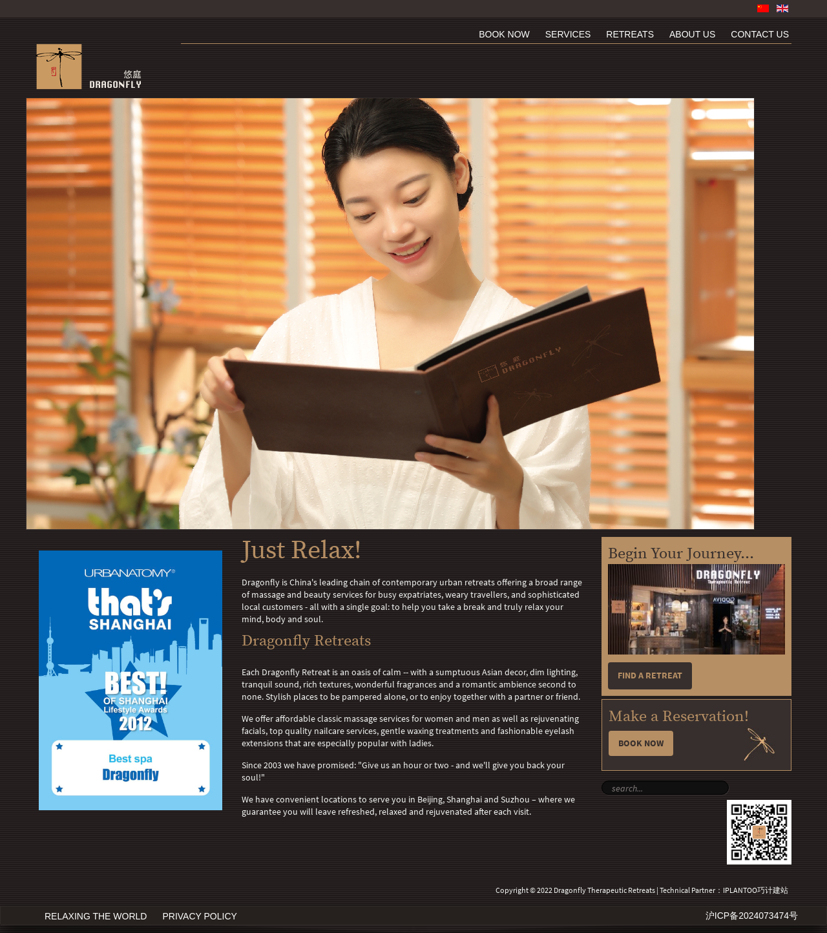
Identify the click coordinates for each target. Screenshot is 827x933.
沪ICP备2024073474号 (752, 915)
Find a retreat (650, 675)
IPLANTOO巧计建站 (755, 890)
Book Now (641, 743)
